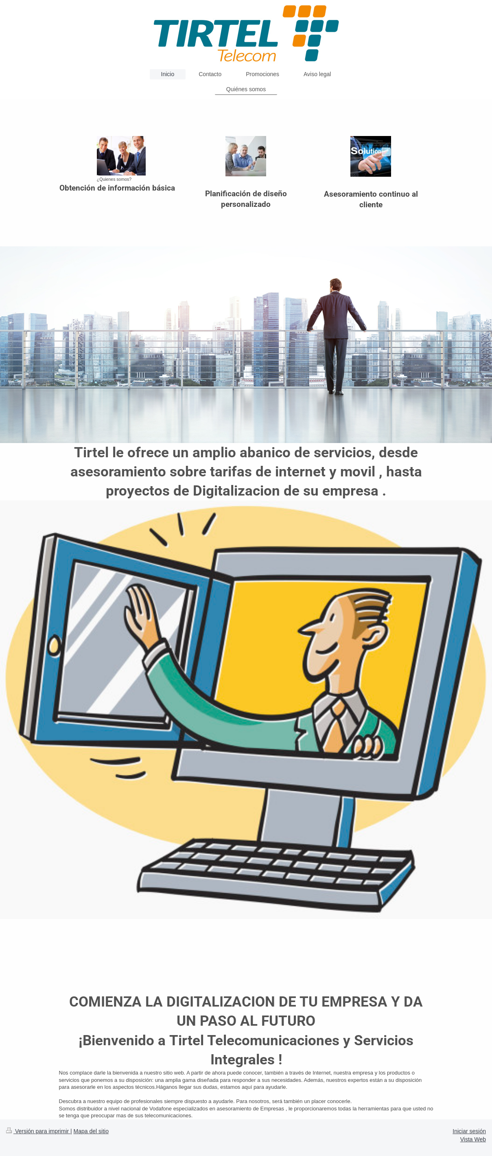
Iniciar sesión (469, 1131)
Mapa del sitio (91, 1131)
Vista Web (473, 1139)
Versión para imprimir (38, 1131)
